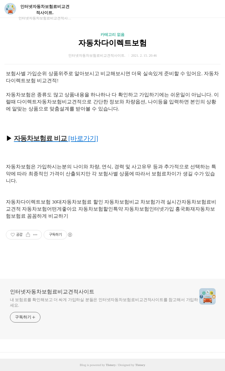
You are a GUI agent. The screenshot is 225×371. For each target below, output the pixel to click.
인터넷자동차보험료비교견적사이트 (52, 292)
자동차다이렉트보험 (112, 43)
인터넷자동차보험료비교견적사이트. (44, 9)
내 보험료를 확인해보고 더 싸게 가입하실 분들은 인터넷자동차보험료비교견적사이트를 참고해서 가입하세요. (104, 303)
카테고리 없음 (112, 34)
